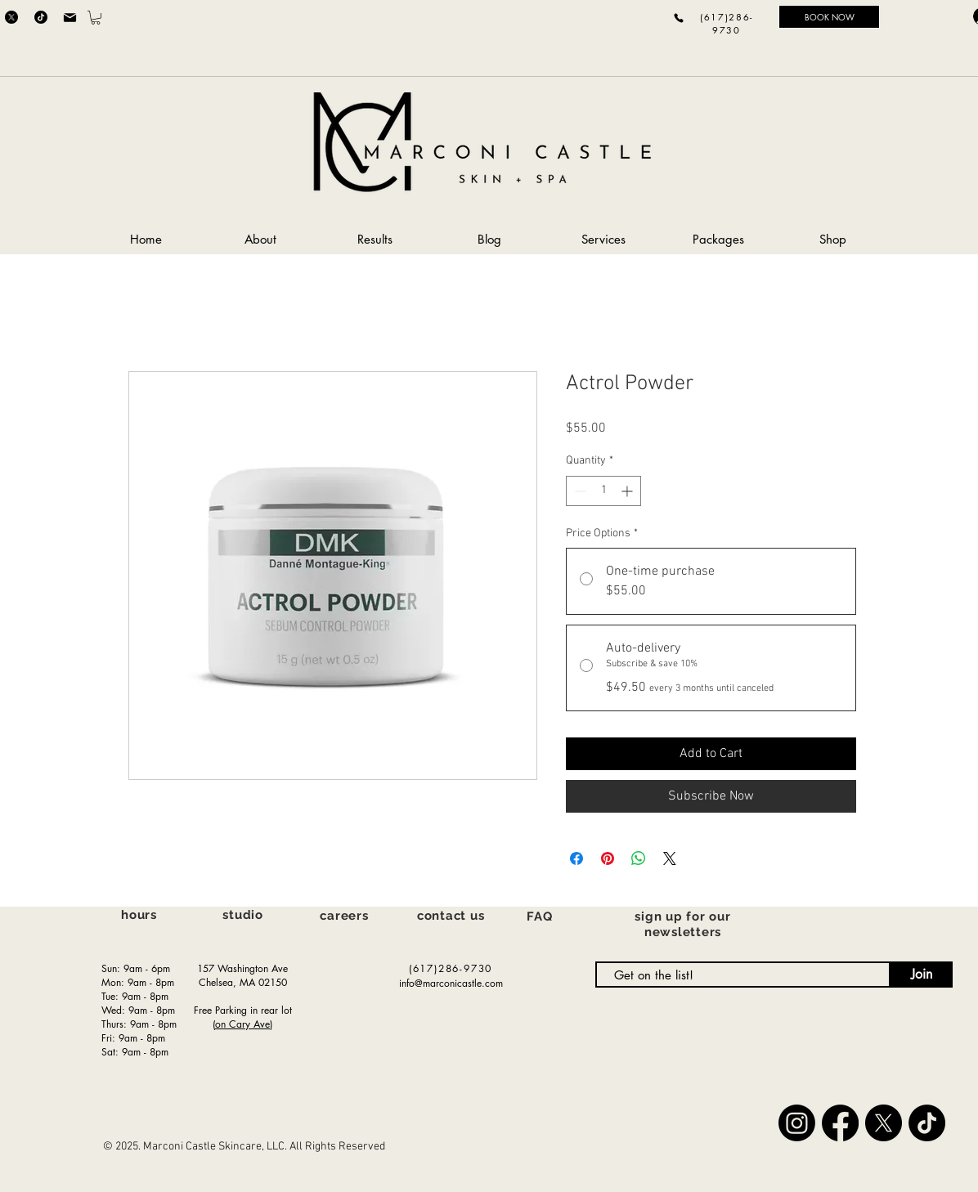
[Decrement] (578, 491)
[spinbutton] (603, 491)
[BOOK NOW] (829, 17)
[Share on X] (670, 858)
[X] (11, 17)
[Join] (922, 974)
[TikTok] (40, 17)
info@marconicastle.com (451, 983)
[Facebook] (840, 1123)
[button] (95, 18)
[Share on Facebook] (576, 858)
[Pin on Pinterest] (607, 858)
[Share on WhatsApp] (638, 858)
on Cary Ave (242, 1024)
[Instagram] (796, 1123)
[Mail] (69, 17)
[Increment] (628, 491)
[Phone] (679, 17)
